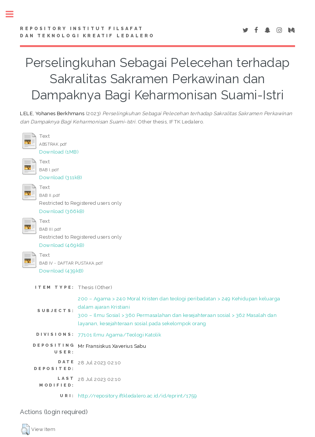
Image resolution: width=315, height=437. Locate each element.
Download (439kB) (61, 271)
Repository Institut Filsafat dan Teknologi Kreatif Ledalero (87, 32)
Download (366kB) (61, 211)
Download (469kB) (61, 245)
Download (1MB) (59, 152)
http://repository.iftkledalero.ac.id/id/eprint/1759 (137, 396)
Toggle (13, 14)
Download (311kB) (60, 177)
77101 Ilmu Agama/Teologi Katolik (119, 335)
